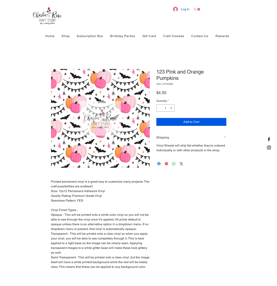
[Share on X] (181, 163)
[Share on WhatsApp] (174, 163)
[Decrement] (159, 108)
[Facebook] (268, 139)
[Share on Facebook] (159, 163)
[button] (196, 9)
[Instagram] (268, 147)
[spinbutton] (165, 108)
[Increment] (171, 108)
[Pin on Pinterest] (166, 163)
